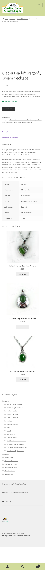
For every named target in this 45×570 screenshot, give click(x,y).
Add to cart (8, 109)
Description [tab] (6, 132)
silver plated (28, 122)
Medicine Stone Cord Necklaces (16, 441)
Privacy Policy (7, 536)
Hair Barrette (11, 434)
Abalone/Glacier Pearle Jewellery (19, 120)
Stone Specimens (9, 471)
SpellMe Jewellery (12, 411)
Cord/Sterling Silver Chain (15, 408)
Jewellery (12, 19)
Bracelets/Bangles (12, 424)
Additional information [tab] (10, 138)
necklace (21, 122)
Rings (8, 427)
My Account (7, 566)
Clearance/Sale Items (11, 461)
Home (6, 19)
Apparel (6, 454)
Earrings (9, 421)
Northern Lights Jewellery (15, 404)
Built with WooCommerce (21, 536)
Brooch (9, 431)
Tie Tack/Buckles (12, 437)
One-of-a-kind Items (10, 464)
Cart (35, 565)
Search (22, 566)
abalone (8, 122)
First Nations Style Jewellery (15, 451)
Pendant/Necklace (22, 19)
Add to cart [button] (23, 274)
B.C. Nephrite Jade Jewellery (15, 444)
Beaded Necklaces (12, 418)
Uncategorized (9, 474)
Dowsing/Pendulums (10, 467)
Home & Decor (8, 457)
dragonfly (14, 122)
